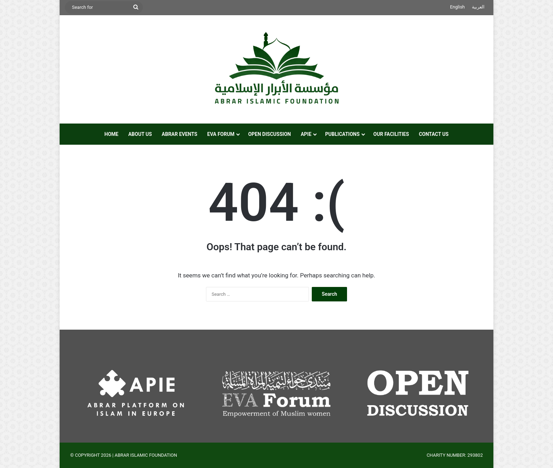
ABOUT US (140, 134)
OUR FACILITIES (391, 134)
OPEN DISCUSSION (269, 134)
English (457, 7)
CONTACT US (434, 134)
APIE (306, 134)
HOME (111, 134)
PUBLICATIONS (342, 134)
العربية (478, 7)
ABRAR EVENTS (180, 134)
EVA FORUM (221, 134)
